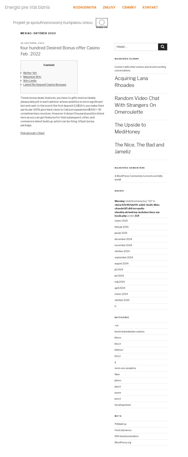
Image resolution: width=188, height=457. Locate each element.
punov (118, 392)
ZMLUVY (109, 7)
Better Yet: (30, 72)
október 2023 (122, 300)
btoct (118, 356)
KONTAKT (150, 7)
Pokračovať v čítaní (32, 133)
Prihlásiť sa (120, 424)
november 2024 (123, 245)
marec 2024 (121, 294)
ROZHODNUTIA (84, 7)
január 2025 (121, 233)
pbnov (118, 380)
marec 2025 (121, 220)
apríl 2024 (120, 288)
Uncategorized (123, 404)
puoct (118, 398)
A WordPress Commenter (129, 176)
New (117, 374)
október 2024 (122, 251)
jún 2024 (119, 275)
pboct (118, 386)
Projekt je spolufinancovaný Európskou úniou (52, 22)
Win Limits (29, 80)
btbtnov (119, 349)
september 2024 (124, 257)
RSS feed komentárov (127, 436)
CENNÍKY (129, 7)
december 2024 (123, 239)
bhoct (118, 343)
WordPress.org (123, 442)
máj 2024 (120, 281)
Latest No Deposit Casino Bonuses (44, 84)
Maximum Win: (32, 76)
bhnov (118, 337)
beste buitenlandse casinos (130, 331)
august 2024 (121, 263)
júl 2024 (119, 269)
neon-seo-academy (125, 368)
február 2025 (122, 226)
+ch (116, 325)
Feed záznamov (123, 430)
